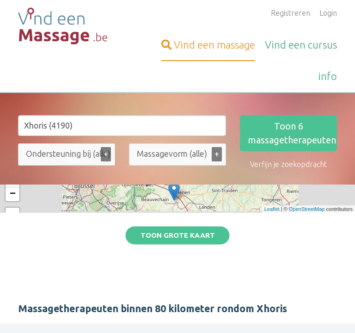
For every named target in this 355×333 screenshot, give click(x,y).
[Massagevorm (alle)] (177, 154)
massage (208, 44)
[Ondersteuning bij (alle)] (80, 154)
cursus (301, 44)
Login (328, 13)
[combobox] (66, 156)
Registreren (290, 13)
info (327, 76)
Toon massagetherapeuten (292, 133)
